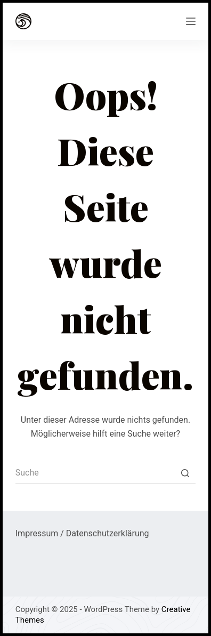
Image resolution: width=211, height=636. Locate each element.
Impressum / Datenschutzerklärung (82, 533)
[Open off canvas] (191, 21)
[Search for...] (105, 473)
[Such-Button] (185, 473)
